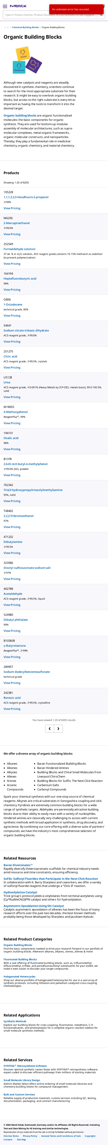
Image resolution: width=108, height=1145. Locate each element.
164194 (8, 273)
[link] (11, 1135)
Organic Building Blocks (53, 27)
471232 (8, 537)
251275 (8, 351)
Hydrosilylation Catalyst (20, 892)
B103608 (9, 641)
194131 (8, 433)
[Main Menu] (5, 6)
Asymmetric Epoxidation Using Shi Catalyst (34, 906)
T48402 (8, 511)
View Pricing (12, 208)
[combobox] (54, 15)
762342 (8, 485)
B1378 (8, 459)
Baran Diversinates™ (18, 865)
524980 (8, 615)
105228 (8, 192)
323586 (8, 563)
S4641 (7, 325)
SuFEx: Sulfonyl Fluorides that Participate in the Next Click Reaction (51, 878)
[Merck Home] (18, 6)
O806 (7, 299)
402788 (8, 589)
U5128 (8, 377)
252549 (8, 244)
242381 (8, 693)
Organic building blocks (20, 115)
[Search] (101, 15)
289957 (8, 667)
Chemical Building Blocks (25, 27)
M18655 (9, 407)
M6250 (8, 218)
